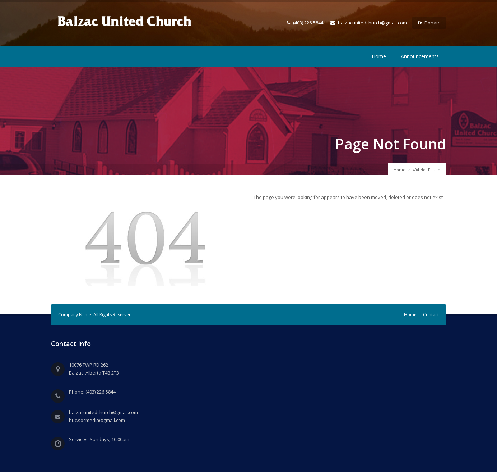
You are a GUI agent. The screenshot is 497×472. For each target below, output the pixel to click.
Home (379, 56)
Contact (431, 315)
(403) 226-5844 (305, 22)
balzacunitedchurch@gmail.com (368, 22)
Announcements (420, 56)
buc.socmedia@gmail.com (97, 420)
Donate (429, 22)
